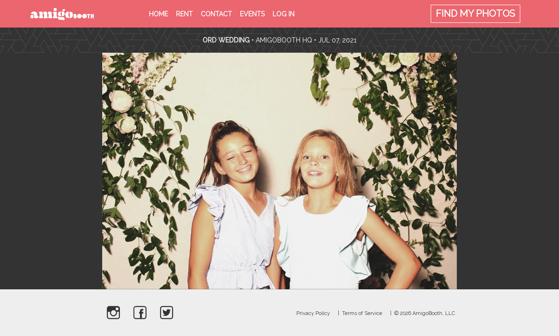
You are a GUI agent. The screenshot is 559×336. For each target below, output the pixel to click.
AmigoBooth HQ (284, 40)
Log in (283, 14)
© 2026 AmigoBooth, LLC (424, 313)
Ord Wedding (226, 40)
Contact (216, 14)
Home (158, 14)
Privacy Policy (313, 313)
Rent (184, 14)
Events (252, 14)
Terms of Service (362, 313)
